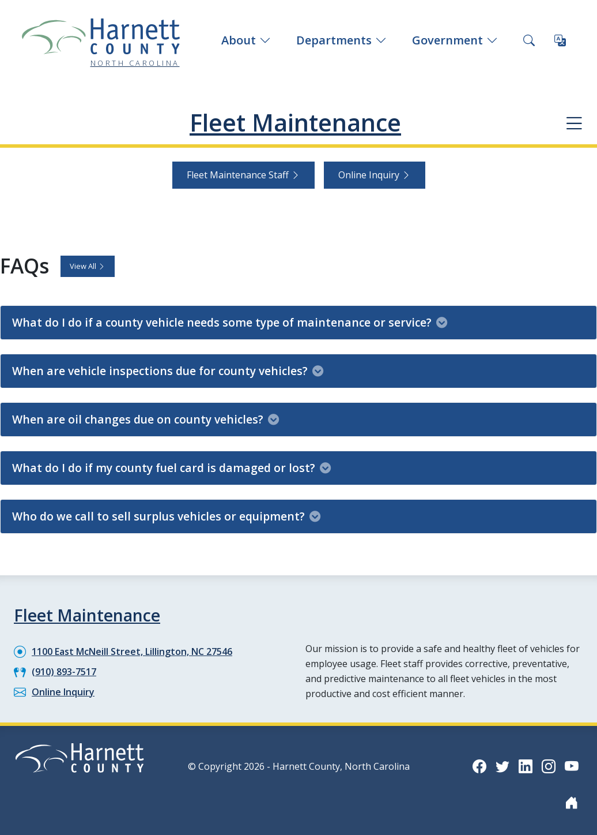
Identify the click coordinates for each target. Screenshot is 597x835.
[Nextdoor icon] (572, 801)
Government (455, 40)
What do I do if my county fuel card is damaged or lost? (171, 467)
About (246, 40)
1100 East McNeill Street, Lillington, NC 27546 (132, 651)
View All (87, 265)
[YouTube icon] (572, 765)
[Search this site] (529, 40)
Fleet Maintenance (296, 122)
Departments (341, 40)
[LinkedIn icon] (525, 765)
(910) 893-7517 (64, 671)
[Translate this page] (560, 40)
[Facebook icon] (479, 765)
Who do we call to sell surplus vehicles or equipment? (166, 515)
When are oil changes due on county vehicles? (145, 418)
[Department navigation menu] (574, 123)
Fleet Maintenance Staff (243, 175)
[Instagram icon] (549, 765)
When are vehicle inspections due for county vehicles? (167, 370)
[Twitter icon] (502, 765)
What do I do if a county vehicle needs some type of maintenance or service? (229, 321)
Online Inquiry (374, 175)
